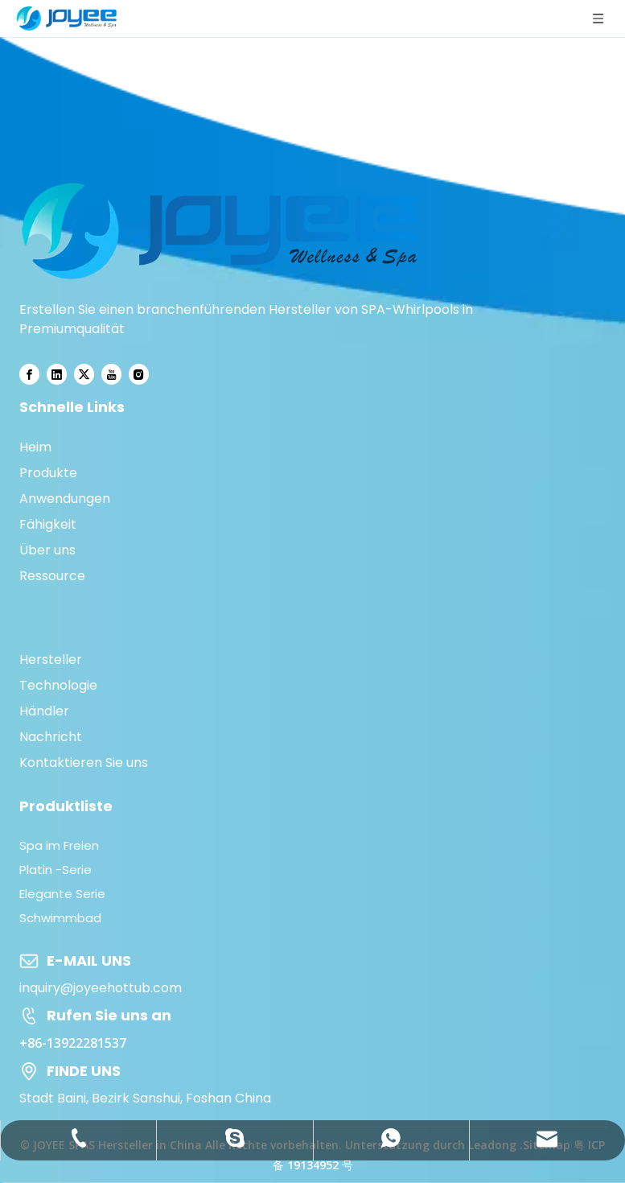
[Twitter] (84, 374)
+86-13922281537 (72, 1043)
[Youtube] (111, 374)
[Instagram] (139, 374)
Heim (35, 447)
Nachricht (50, 737)
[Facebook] (29, 374)
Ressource (52, 576)
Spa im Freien (59, 845)
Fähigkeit (47, 524)
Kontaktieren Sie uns (83, 762)
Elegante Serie (62, 893)
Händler (44, 711)
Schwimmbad (60, 917)
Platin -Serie (55, 869)
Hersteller (50, 659)
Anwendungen (64, 498)
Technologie (58, 685)
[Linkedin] (57, 374)
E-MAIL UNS (89, 960)
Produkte (48, 473)
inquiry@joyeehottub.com (100, 988)
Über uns (47, 550)
